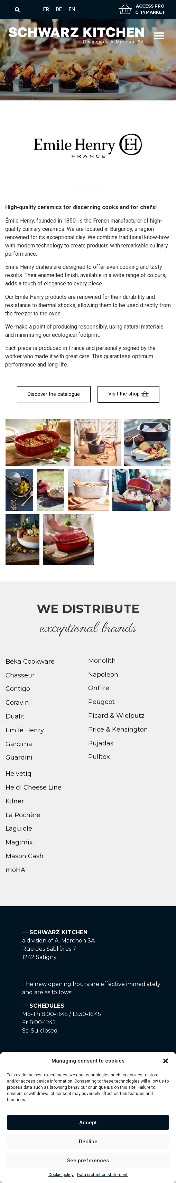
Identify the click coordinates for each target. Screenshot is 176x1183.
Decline (88, 1141)
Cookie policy (61, 1174)
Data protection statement (102, 1174)
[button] (165, 1060)
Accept (88, 1123)
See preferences (88, 1160)
